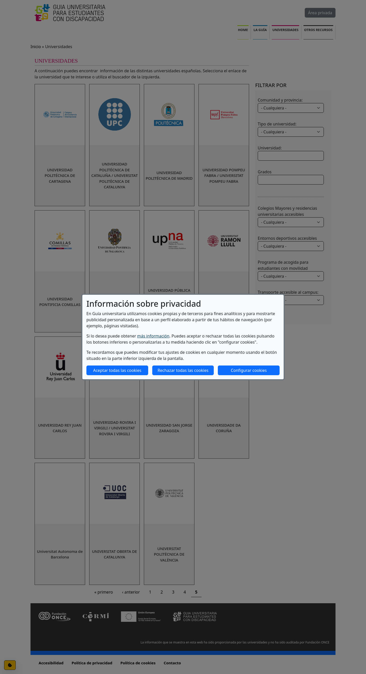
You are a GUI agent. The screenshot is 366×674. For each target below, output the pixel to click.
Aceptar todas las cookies (117, 370)
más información (153, 336)
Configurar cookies (249, 370)
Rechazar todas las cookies (183, 370)
